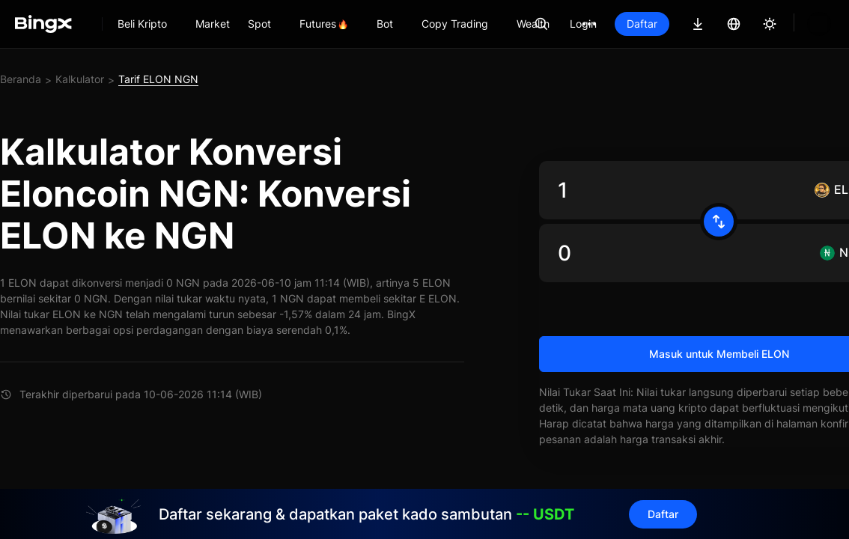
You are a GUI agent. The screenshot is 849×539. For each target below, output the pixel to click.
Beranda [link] (20, 79)
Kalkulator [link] (79, 79)
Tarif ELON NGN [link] (158, 79)
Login (583, 23)
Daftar (642, 23)
